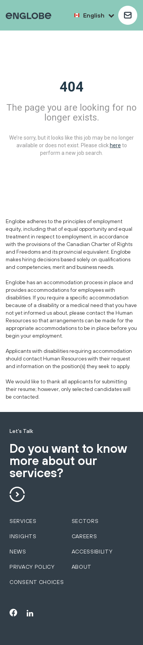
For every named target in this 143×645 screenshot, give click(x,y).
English (98, 15)
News (18, 551)
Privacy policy (32, 567)
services (23, 521)
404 (71, 87)
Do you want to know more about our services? (68, 461)
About (82, 567)
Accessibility (92, 551)
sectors (85, 521)
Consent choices (37, 582)
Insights (23, 536)
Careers (84, 536)
